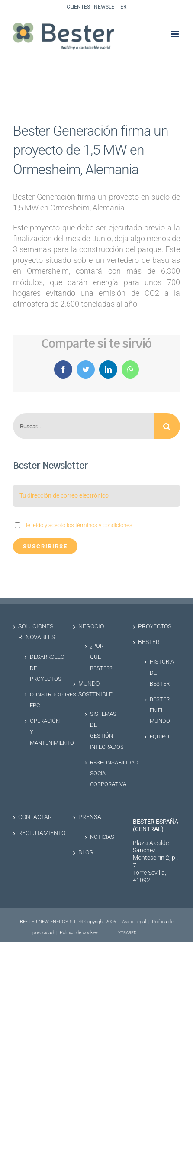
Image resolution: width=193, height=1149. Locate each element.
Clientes (78, 7)
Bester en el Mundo (160, 710)
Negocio (91, 626)
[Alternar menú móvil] (175, 34)
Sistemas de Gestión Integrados (101, 730)
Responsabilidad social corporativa (101, 773)
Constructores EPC (40, 700)
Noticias (101, 837)
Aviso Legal (134, 922)
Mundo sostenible (95, 689)
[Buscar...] (83, 426)
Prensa (89, 817)
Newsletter (110, 7)
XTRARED (127, 932)
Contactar (35, 817)
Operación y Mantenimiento (40, 732)
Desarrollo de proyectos (40, 668)
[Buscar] (167, 426)
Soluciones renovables (36, 632)
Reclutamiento (37, 833)
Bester (149, 642)
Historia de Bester (160, 672)
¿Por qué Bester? (101, 657)
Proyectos (154, 626)
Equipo (159, 736)
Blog (85, 852)
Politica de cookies (79, 932)
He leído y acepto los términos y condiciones (77, 525)
